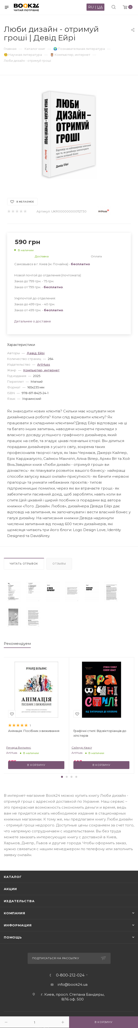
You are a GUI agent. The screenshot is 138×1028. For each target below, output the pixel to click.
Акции (10, 889)
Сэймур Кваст (82, 747)
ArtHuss (43, 364)
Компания (14, 913)
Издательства (19, 901)
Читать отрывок (24, 563)
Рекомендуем (17, 643)
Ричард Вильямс (18, 747)
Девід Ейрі (36, 353)
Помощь (13, 937)
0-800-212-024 (70, 975)
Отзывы (59, 563)
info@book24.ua (72, 984)
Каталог (13, 877)
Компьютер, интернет (41, 370)
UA (100, 7)
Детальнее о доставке (32, 321)
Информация (18, 925)
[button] (62, 776)
